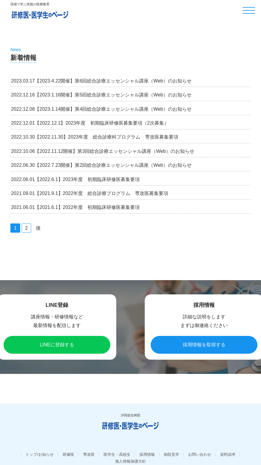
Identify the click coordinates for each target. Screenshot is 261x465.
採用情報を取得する (204, 344)
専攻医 (89, 446)
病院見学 (171, 446)
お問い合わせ (199, 446)
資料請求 (227, 446)
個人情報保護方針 (130, 452)
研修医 (68, 446)
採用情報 (147, 446)
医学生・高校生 (117, 446)
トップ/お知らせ (40, 446)
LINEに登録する (57, 344)
